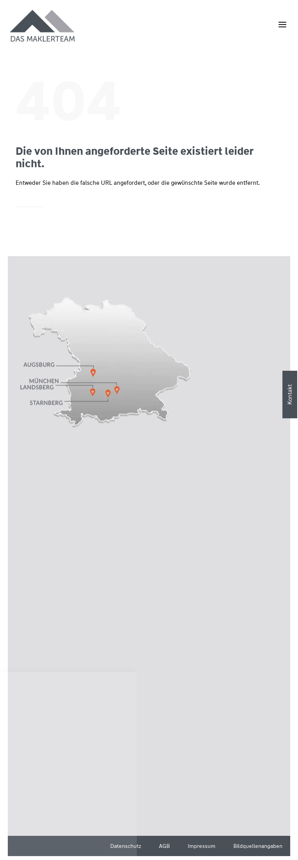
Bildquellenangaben (257, 845)
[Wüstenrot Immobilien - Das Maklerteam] (43, 26)
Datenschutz (125, 845)
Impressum (201, 845)
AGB (164, 845)
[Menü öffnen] (282, 24)
